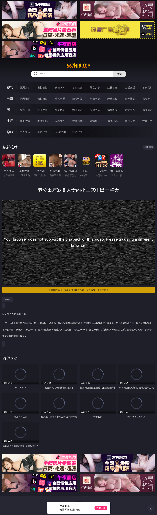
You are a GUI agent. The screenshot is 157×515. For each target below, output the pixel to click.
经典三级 (112, 98)
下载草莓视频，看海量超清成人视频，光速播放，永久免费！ (100, 290)
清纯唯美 (112, 110)
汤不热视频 (60, 132)
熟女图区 (130, 110)
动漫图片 (77, 110)
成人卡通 (60, 98)
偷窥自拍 (25, 110)
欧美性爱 (77, 98)
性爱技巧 (147, 121)
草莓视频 (42, 132)
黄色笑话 (130, 121)
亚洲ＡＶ (25, 87)
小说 (10, 121)
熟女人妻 (95, 87)
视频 (10, 87)
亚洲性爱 (25, 98)
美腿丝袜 (95, 110)
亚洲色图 (42, 110)
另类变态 (147, 98)
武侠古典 (77, 121)
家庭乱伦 (42, 121)
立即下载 (100, 507)
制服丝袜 (95, 98)
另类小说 (112, 121)
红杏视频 (77, 132)
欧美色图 (60, 110)
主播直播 (130, 87)
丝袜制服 (112, 87)
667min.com (78, 66)
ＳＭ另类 (147, 87)
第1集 (7, 299)
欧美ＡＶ (60, 87)
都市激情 (25, 121)
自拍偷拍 (42, 87)
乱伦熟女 (130, 98)
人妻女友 (60, 121)
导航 (10, 132)
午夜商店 (25, 132)
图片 (10, 110)
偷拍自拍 (42, 98)
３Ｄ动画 (77, 87)
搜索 (119, 74)
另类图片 (147, 110)
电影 (10, 98)
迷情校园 (95, 121)
